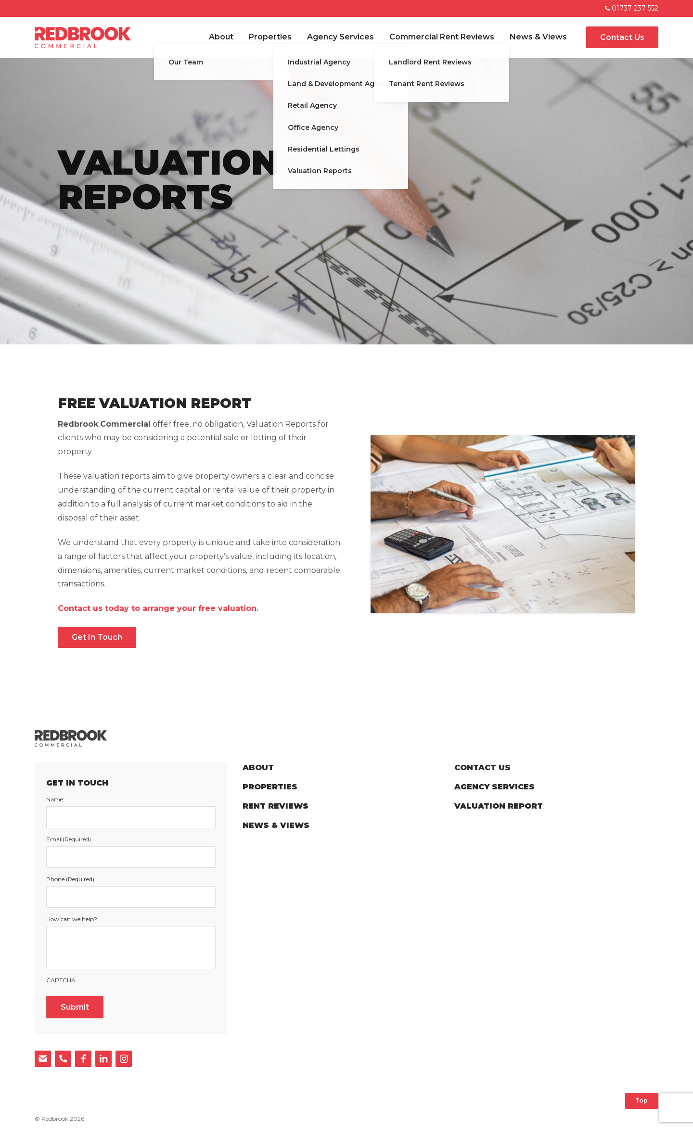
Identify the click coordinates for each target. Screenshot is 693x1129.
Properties (270, 36)
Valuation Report (498, 806)
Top (641, 1100)
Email (68, 839)
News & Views (538, 36)
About (221, 36)
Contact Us (622, 37)
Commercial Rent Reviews (441, 36)
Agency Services (340, 36)
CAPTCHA (61, 980)
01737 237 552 (631, 8)
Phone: (70, 879)
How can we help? (71, 919)
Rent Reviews (275, 806)
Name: (55, 799)
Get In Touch (97, 637)
